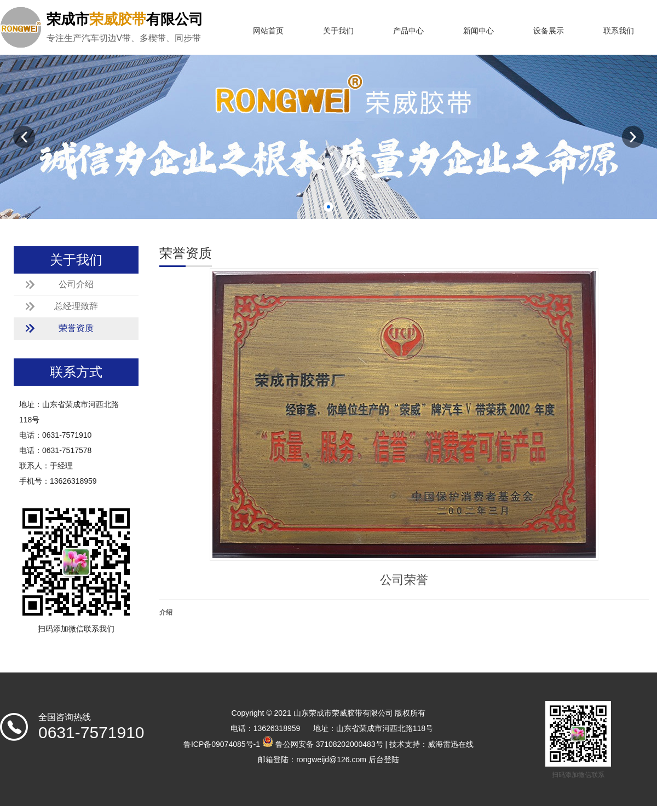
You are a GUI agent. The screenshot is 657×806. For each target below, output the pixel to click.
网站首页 (268, 31)
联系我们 (618, 31)
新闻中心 (478, 31)
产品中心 (408, 31)
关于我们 (338, 31)
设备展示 (548, 31)
